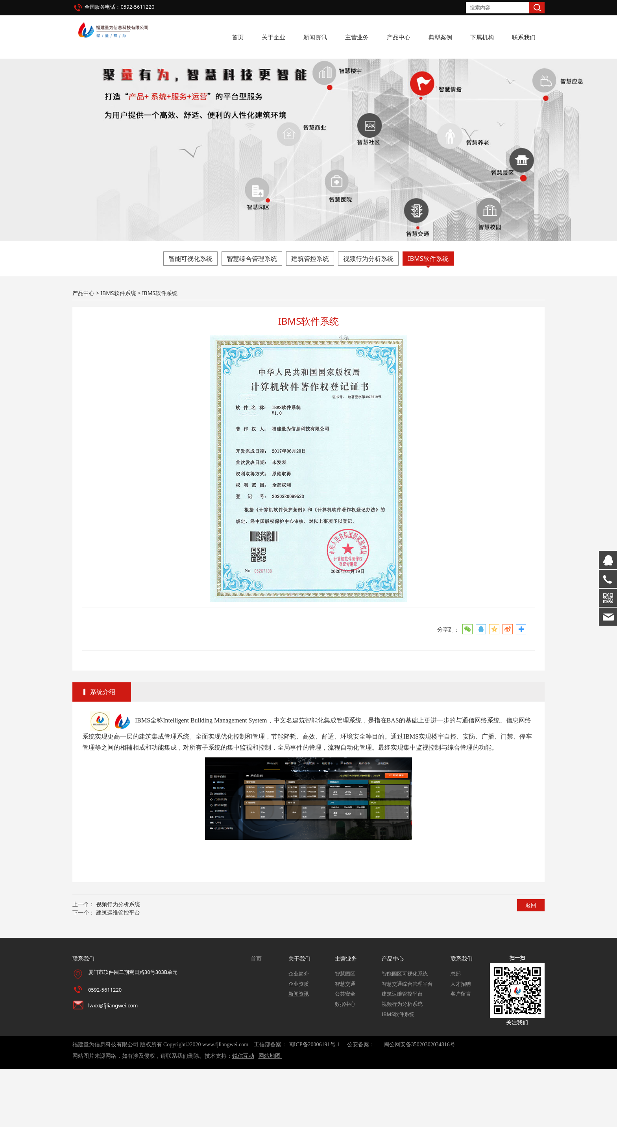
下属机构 (482, 37)
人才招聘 (461, 1042)
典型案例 (440, 37)
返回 (530, 963)
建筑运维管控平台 (118, 970)
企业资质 (298, 1042)
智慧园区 (345, 1032)
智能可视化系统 (190, 316)
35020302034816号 (433, 1103)
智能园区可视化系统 (405, 1032)
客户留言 (461, 1052)
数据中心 (345, 1062)
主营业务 (357, 37)
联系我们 (524, 37)
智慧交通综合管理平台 (407, 1042)
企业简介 (298, 1032)
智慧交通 (345, 1042)
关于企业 (273, 37)
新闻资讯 (315, 37)
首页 (238, 37)
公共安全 (345, 1052)
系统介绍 (102, 750)
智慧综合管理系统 (252, 316)
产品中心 (398, 37)
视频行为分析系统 (368, 316)
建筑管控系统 (310, 316)
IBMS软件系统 (428, 316)
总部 (456, 1032)
